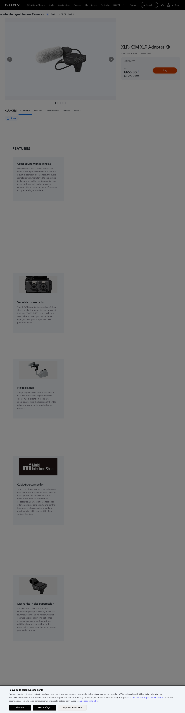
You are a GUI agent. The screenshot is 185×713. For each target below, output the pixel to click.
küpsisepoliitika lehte (88, 701)
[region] (92, 699)
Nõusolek (20, 707)
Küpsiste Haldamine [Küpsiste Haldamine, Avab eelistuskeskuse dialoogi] (72, 707)
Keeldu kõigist (44, 707)
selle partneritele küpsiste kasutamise (145, 697)
